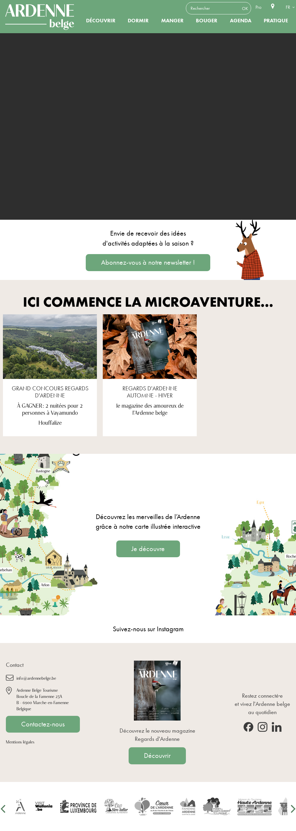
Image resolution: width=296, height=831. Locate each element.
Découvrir (100, 20)
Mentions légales (20, 741)
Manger (172, 20)
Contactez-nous (43, 724)
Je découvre (148, 549)
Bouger (206, 20)
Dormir (138, 20)
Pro (258, 7)
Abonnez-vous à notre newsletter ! (148, 262)
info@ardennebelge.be (36, 678)
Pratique (276, 20)
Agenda (240, 20)
